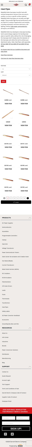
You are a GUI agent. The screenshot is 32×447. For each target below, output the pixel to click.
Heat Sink (5, 244)
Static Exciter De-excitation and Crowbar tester (15, 256)
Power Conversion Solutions (10, 350)
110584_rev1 (8, 100)
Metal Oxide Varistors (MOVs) (10, 269)
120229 (8, 122)
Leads (3, 290)
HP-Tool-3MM (4, 44)
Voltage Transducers (8, 248)
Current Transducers (8, 265)
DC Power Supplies (7, 223)
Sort (2, 72)
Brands (4, 346)
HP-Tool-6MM (20, 44)
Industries (5, 341)
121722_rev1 (24, 187)
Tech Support (6, 384)
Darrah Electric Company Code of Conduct (14, 393)
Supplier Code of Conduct (9, 397)
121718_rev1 (8, 165)
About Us (4, 333)
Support (6, 366)
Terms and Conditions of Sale (10, 388)
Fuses (3, 294)
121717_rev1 (24, 143)
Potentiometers (6, 282)
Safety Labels (6, 311)
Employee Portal (6, 401)
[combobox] (16, 69)
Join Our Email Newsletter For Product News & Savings (15, 411)
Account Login (6, 380)
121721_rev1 (8, 187)
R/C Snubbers (6, 273)
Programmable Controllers (9, 235)
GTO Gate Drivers (7, 286)
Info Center (5, 337)
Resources (7, 328)
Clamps (4, 240)
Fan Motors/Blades (7, 261)
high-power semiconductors (19, 26)
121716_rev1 (8, 143)
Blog (3, 362)
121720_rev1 (24, 165)
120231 (24, 122)
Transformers (6, 303)
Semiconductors (6, 227)
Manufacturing (6, 358)
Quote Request (6, 376)
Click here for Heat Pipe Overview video (12, 58)
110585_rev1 (24, 100)
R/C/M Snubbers (7, 277)
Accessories (5, 319)
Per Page (3, 65)
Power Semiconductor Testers (10, 252)
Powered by (16, 445)
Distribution (5, 354)
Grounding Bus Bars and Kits (10, 324)
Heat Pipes (5, 307)
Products (6, 218)
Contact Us (5, 372)
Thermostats (5, 298)
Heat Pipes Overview (7, 55)
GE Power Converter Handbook (11, 315)
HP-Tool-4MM (12, 44)
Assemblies (5, 231)
